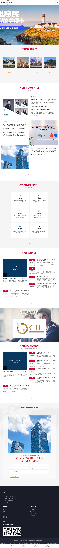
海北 (43, 534)
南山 (14, 538)
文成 (49, 537)
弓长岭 (27, 538)
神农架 (40, 534)
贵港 (13, 537)
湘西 (10, 537)
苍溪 (52, 535)
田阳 (22, 538)
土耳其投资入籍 (22, 69)
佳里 (4, 538)
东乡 (21, 535)
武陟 (37, 535)
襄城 (1, 535)
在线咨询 (35, 546)
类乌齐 (39, 539)
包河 (42, 535)
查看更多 (29, 80)
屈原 (9, 538)
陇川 (15, 537)
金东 (53, 538)
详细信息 (9, 72)
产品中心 (23, 546)
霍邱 (14, 535)
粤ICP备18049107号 (40, 531)
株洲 (51, 538)
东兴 (46, 537)
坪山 (20, 537)
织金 (29, 539)
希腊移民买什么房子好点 (42, 276)
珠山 (48, 538)
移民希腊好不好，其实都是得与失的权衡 (46, 283)
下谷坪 (51, 534)
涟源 (37, 538)
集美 (57, 535)
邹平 (21, 539)
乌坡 (42, 537)
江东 (17, 534)
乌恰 (29, 537)
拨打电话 (48, 546)
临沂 (26, 535)
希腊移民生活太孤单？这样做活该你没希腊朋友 (14, 278)
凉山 (44, 535)
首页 (11, 546)
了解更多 (29, 174)
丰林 (24, 538)
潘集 (26, 539)
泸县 (36, 539)
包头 (27, 537)
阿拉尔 (7, 534)
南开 (46, 538)
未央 (16, 535)
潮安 (39, 537)
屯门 (8, 537)
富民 (9, 535)
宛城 (30, 534)
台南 (12, 534)
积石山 (34, 535)
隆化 (19, 538)
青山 (32, 538)
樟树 (7, 538)
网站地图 (34, 531)
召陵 (27, 534)
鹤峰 (56, 534)
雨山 (31, 535)
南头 (2, 538)
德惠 (54, 535)
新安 (24, 539)
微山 (44, 537)
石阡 (6, 535)
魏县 (39, 535)
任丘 (11, 535)
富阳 (35, 534)
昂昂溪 (4, 537)
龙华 (10, 534)
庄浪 (2, 537)
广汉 (49, 535)
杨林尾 (40, 538)
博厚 (45, 534)
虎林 (32, 534)
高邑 (37, 534)
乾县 (47, 535)
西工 (17, 538)
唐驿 (51, 537)
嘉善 (34, 539)
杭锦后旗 (23, 537)
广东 (30, 538)
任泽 (54, 534)
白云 (42, 539)
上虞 (19, 539)
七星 (34, 537)
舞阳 (15, 534)
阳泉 (44, 539)
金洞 (24, 535)
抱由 (25, 534)
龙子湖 (56, 538)
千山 (54, 537)
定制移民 (29, 243)
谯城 (19, 535)
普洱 (16, 539)
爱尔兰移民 (9, 69)
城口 (14, 539)
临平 (35, 538)
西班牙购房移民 (36, 69)
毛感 (12, 538)
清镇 (32, 537)
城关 (29, 535)
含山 (31, 539)
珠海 (37, 537)
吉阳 (43, 538)
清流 (22, 534)
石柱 (4, 535)
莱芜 (20, 534)
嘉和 (48, 534)
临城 (18, 537)
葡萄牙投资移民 (50, 69)
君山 (56, 537)
